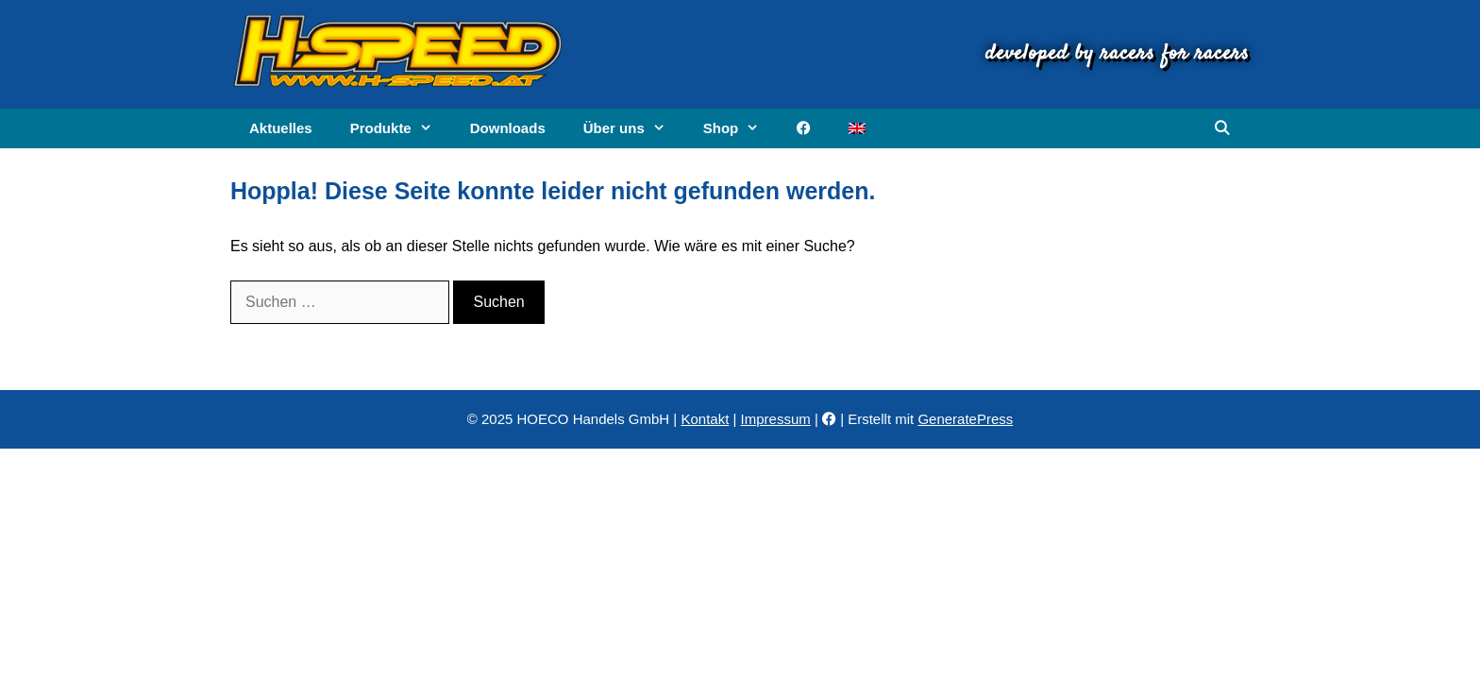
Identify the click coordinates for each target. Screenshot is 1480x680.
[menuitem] (857, 128)
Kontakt (705, 419)
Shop (741, 128)
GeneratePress (965, 419)
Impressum (776, 419)
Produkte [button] (400, 128)
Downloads (508, 128)
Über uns (633, 128)
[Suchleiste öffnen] (1222, 128)
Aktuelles (280, 128)
